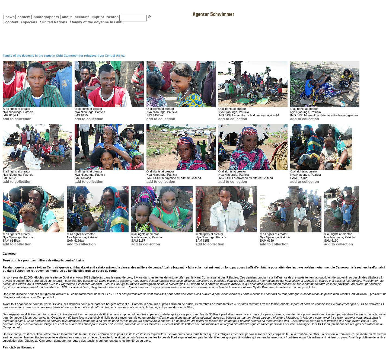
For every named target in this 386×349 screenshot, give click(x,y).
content (22, 17)
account (81, 17)
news (9, 17)
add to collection (17, 119)
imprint (98, 17)
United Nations (54, 22)
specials (30, 22)
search (113, 17)
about (66, 17)
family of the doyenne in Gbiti (97, 22)
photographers (46, 17)
